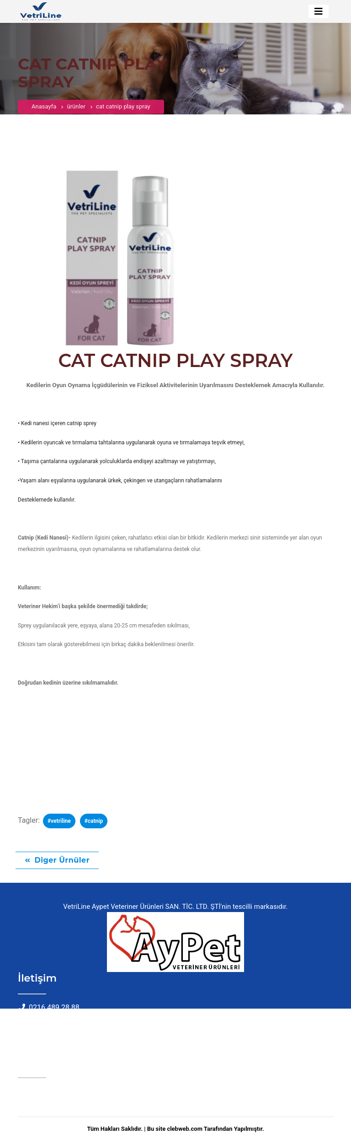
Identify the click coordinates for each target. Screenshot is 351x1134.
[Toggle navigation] (318, 11)
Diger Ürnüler (62, 860)
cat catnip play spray (123, 111)
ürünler (76, 111)
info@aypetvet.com (60, 1019)
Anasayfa (44, 111)
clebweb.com (184, 1128)
